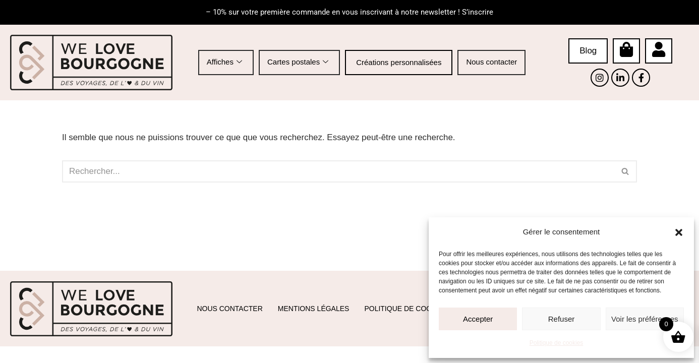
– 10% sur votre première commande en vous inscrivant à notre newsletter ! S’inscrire (349, 12)
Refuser (561, 319)
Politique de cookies (557, 342)
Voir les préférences (644, 319)
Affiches (224, 62)
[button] (679, 232)
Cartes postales (297, 62)
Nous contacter (491, 61)
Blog (588, 50)
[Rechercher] (338, 171)
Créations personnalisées (398, 62)
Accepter (478, 319)
